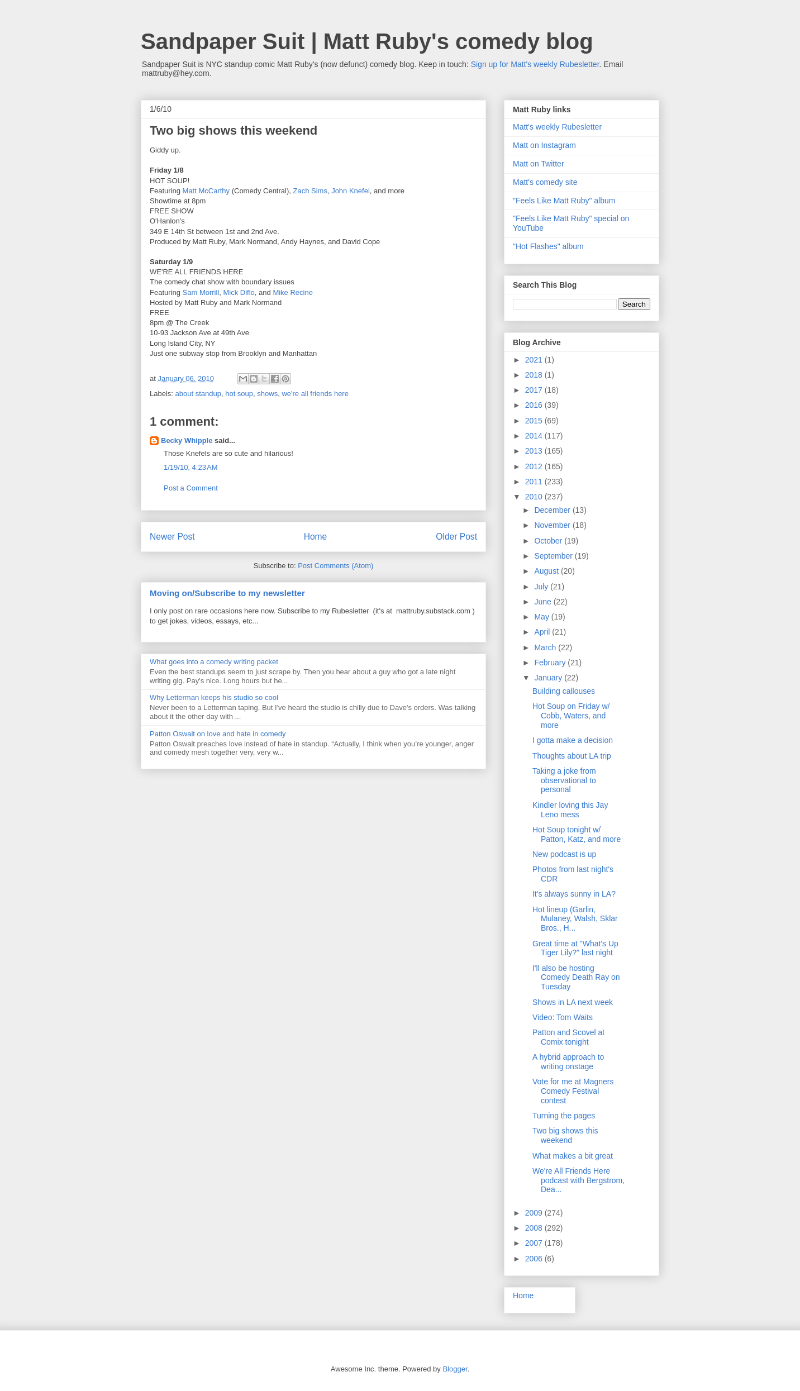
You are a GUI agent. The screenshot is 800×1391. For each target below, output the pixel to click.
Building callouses (563, 691)
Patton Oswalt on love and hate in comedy (218, 734)
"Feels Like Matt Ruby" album (564, 200)
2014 (535, 435)
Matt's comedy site (545, 182)
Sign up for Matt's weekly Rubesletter (535, 64)
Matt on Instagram (544, 145)
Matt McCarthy (206, 191)
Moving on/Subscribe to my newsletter (227, 593)
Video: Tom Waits (562, 1017)
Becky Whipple (186, 440)
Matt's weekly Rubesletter (557, 126)
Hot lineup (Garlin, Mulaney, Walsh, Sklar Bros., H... (575, 919)
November (553, 525)
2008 (535, 1227)
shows (267, 393)
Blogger (454, 1369)
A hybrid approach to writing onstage (568, 1061)
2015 (535, 420)
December (553, 510)
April (543, 631)
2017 (535, 389)
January (549, 677)
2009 (535, 1212)
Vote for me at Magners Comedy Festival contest (573, 1091)
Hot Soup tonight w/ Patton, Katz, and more (576, 834)
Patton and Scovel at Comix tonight (568, 1037)
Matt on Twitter (538, 163)
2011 (535, 481)
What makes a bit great (572, 1155)
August (547, 570)
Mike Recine (293, 292)
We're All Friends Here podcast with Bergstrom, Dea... (578, 1180)
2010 (535, 496)
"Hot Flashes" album (548, 246)
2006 (535, 1258)
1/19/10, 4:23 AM (191, 467)
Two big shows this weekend (565, 1135)
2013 (535, 450)
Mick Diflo (239, 292)
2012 (535, 466)
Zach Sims (310, 191)
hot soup (239, 393)
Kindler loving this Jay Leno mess (570, 810)
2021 (535, 359)
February (551, 662)
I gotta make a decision (572, 740)
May (542, 616)
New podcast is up (564, 854)
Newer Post (172, 536)
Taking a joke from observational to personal (564, 780)
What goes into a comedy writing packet (214, 662)
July (542, 586)
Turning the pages (563, 1115)
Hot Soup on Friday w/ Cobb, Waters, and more (571, 716)
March (546, 647)
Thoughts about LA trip (571, 755)
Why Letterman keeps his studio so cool (214, 697)
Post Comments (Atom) (335, 565)
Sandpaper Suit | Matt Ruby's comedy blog (367, 41)
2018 (535, 374)
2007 (535, 1242)
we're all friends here (315, 393)
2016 (535, 405)
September (554, 555)
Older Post (456, 536)
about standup (198, 393)
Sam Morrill (201, 292)
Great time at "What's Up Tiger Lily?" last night (575, 948)
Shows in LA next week (572, 1002)
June (543, 601)
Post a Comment (191, 488)
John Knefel (350, 191)
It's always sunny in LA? (574, 893)
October (549, 540)
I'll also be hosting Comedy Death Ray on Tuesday (576, 978)
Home (315, 536)
